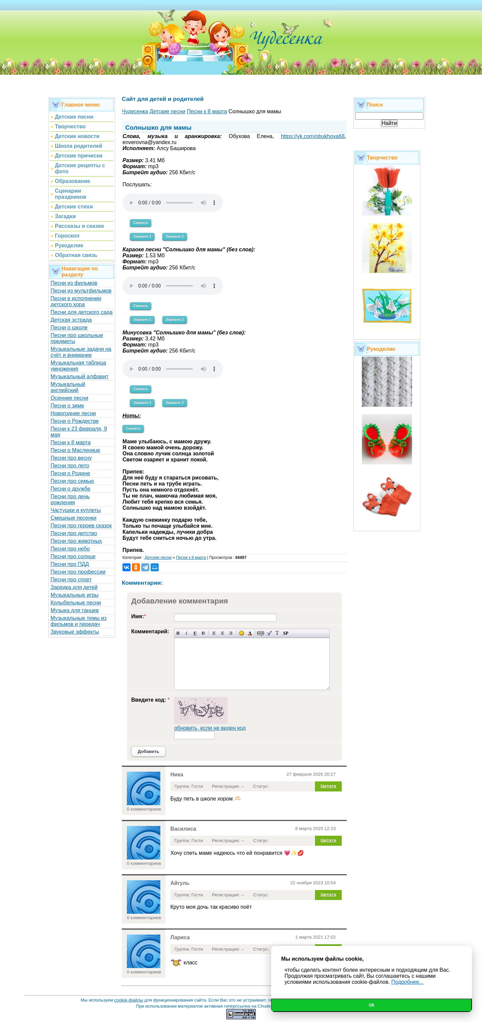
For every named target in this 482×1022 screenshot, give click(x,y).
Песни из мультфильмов (81, 291)
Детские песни (158, 557)
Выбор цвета (250, 633)
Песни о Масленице (75, 450)
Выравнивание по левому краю (214, 633)
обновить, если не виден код (210, 728)
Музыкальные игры (74, 595)
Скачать (140, 222)
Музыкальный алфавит (79, 376)
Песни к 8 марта (71, 442)
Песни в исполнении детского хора (76, 301)
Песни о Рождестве (75, 421)
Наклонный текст (186, 633)
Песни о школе (69, 327)
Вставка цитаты (269, 633)
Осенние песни (69, 398)
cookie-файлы (128, 1000)
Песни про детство (74, 533)
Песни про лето (70, 465)
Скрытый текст (260, 633)
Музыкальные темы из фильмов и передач (78, 621)
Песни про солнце (73, 556)
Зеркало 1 (142, 236)
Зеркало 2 (175, 236)
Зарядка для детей (74, 587)
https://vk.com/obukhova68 (312, 136)
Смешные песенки (73, 518)
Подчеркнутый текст (195, 633)
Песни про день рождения (70, 499)
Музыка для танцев (75, 610)
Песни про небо (70, 549)
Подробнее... (407, 982)
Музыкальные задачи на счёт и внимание (81, 352)
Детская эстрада (71, 320)
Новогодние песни (73, 413)
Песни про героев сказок (81, 525)
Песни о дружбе (70, 489)
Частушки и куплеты (76, 510)
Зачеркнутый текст (203, 633)
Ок (372, 1005)
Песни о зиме (67, 405)
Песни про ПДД (70, 564)
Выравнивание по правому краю (231, 633)
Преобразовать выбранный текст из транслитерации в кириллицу (277, 633)
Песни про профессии (78, 572)
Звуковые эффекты (75, 632)
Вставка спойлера (286, 633)
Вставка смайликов (241, 633)
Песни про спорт (71, 579)
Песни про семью (72, 481)
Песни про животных (76, 541)
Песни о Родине (70, 473)
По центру (222, 633)
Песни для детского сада (81, 312)
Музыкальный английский (68, 387)
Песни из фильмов (74, 283)
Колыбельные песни (76, 602)
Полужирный (178, 633)
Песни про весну (71, 458)
